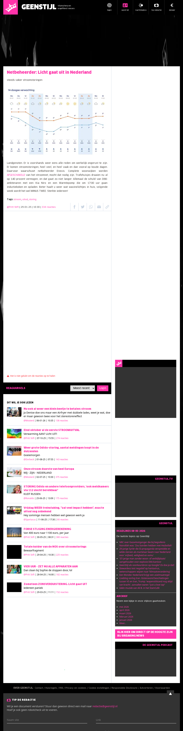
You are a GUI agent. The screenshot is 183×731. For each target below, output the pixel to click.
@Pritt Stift (13, 207)
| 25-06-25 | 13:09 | (51, 498)
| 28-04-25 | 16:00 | (51, 574)
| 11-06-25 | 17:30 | (52, 519)
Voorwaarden (162, 688)
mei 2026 (124, 606)
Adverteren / (147, 688)
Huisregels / (52, 688)
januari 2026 (125, 619)
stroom (17, 199)
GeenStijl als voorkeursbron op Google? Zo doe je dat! (146, 565)
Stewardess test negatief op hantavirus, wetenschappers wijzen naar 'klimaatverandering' (144, 570)
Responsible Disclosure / (126, 688)
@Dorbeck (29, 459)
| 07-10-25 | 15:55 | (51, 438)
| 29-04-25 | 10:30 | (51, 554)
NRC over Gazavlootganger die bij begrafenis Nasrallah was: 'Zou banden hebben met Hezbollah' (145, 544)
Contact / (40, 688)
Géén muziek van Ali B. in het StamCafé (139, 588)
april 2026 (124, 610)
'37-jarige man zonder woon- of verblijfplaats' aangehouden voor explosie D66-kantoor (142, 560)
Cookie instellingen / (100, 688)
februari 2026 (126, 616)
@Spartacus (30, 519)
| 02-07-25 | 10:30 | (51, 477)
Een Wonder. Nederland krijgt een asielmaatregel (144, 574)
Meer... (122, 623)
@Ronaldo (29, 498)
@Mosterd (29, 420)
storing (32, 199)
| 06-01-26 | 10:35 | (51, 420)
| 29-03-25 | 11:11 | (51, 592)
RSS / (62, 688)
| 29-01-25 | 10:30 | (37, 207)
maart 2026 (125, 613)
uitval (25, 199)
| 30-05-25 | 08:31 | (51, 537)
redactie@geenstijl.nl (105, 706)
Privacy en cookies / (77, 688)
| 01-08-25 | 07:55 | (51, 459)
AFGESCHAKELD (16, 175)
